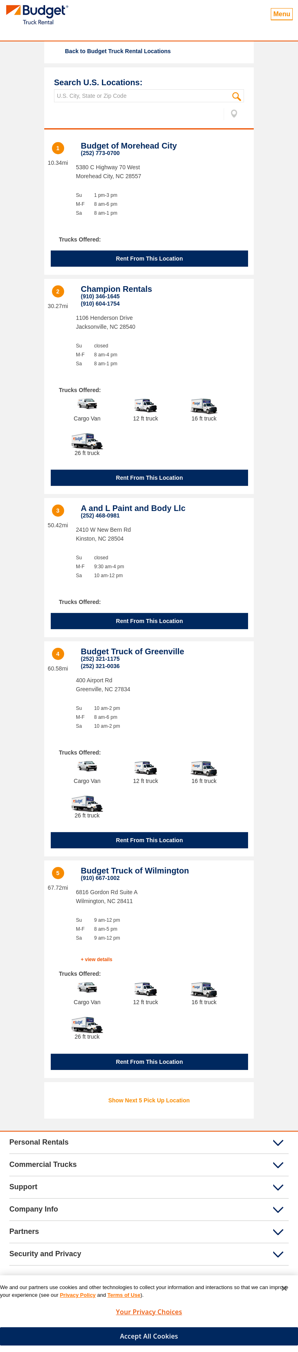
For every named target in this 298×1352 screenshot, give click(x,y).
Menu (281, 14)
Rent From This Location (149, 258)
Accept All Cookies (149, 1339)
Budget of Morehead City (129, 145)
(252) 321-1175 (100, 659)
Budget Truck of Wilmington (135, 870)
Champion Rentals (116, 289)
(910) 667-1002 (100, 878)
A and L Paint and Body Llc (133, 508)
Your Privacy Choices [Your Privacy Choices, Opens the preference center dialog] (149, 1315)
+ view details (96, 959)
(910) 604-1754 (100, 303)
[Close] (284, 1291)
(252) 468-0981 (100, 515)
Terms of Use (124, 1298)
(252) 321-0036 (100, 666)
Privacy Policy (77, 1298)
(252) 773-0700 (100, 153)
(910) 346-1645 (100, 296)
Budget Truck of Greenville (132, 651)
